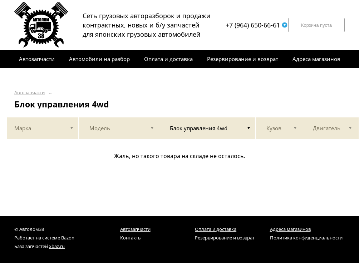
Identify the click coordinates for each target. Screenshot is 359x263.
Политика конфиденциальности (306, 237)
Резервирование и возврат (225, 237)
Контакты (131, 237)
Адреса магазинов (290, 229)
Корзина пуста (316, 25)
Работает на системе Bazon (44, 237)
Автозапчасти (29, 92)
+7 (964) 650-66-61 (256, 25)
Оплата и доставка (215, 229)
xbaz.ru (57, 246)
